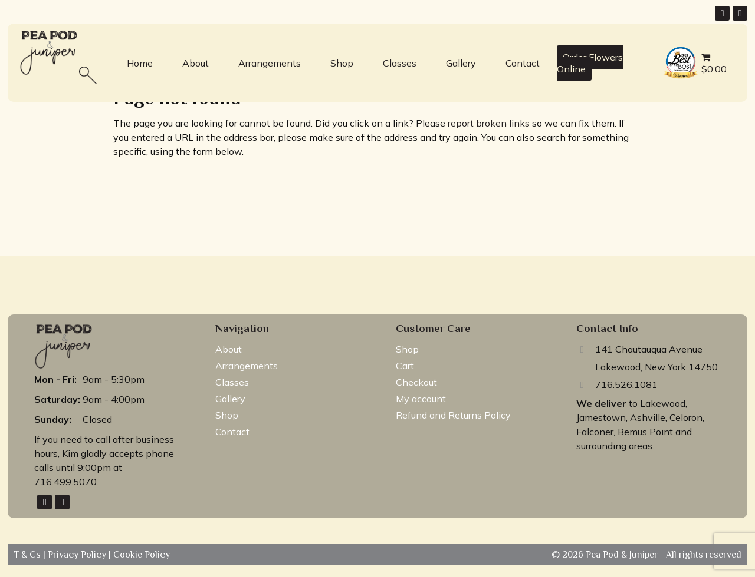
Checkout (416, 382)
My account (421, 398)
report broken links (489, 123)
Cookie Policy (140, 554)
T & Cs (28, 554)
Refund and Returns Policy (453, 415)
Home (140, 63)
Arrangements (269, 63)
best (670, 48)
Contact (522, 63)
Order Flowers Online (590, 63)
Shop (341, 63)
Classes (399, 63)
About (195, 63)
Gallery (461, 63)
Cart (405, 366)
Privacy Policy (78, 554)
